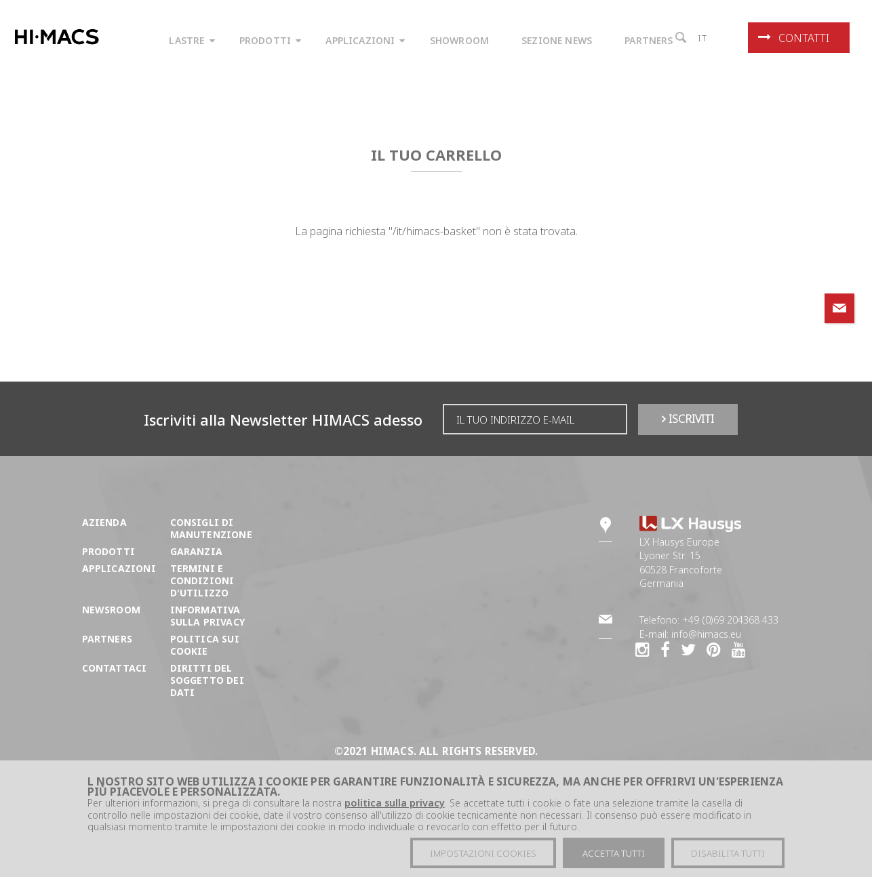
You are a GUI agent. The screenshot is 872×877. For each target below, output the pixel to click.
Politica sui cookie (204, 644)
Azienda (104, 522)
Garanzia (196, 551)
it (702, 38)
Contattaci (114, 667)
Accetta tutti (613, 854)
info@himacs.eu (706, 634)
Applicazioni (119, 568)
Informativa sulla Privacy (207, 615)
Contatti (793, 37)
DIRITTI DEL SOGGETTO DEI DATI (207, 680)
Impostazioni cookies (483, 854)
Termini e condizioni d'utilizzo (202, 580)
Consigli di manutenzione (211, 528)
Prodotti (108, 551)
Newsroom (111, 609)
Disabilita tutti (728, 854)
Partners (107, 638)
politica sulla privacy (394, 804)
